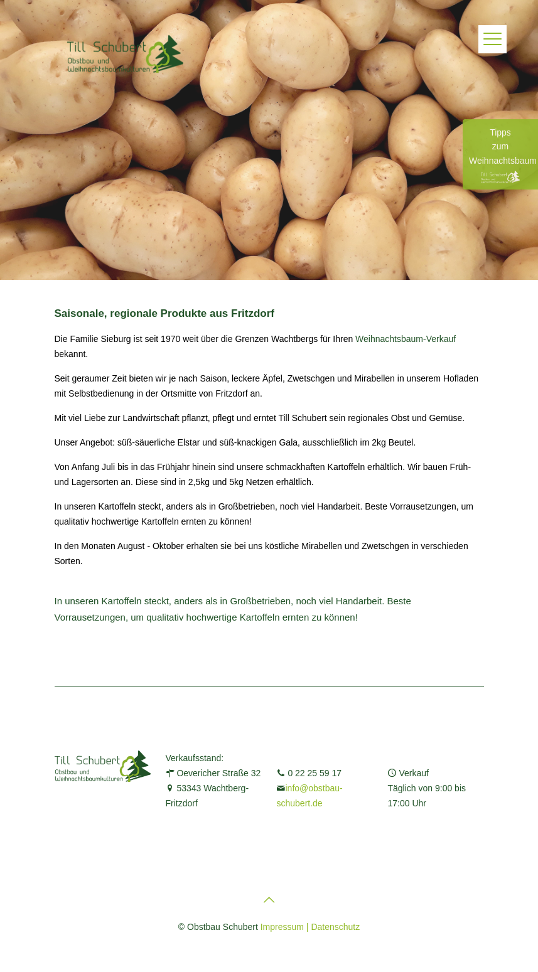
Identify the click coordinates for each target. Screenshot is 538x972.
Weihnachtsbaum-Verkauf (405, 339)
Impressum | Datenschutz (310, 927)
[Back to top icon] (269, 900)
